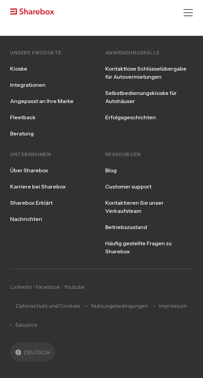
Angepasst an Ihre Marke (42, 101)
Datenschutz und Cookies (48, 305)
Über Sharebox (29, 170)
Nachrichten (26, 219)
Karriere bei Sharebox (38, 186)
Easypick (26, 324)
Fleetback (23, 117)
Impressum (173, 305)
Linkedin (21, 286)
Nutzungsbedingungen (119, 305)
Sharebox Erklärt (31, 202)
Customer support (128, 186)
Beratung (22, 133)
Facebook (47, 286)
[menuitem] (32, 352)
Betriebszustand (126, 227)
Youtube (74, 286)
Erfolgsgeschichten (130, 117)
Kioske (18, 68)
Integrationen (28, 84)
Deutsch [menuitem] (37, 352)
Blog (111, 170)
